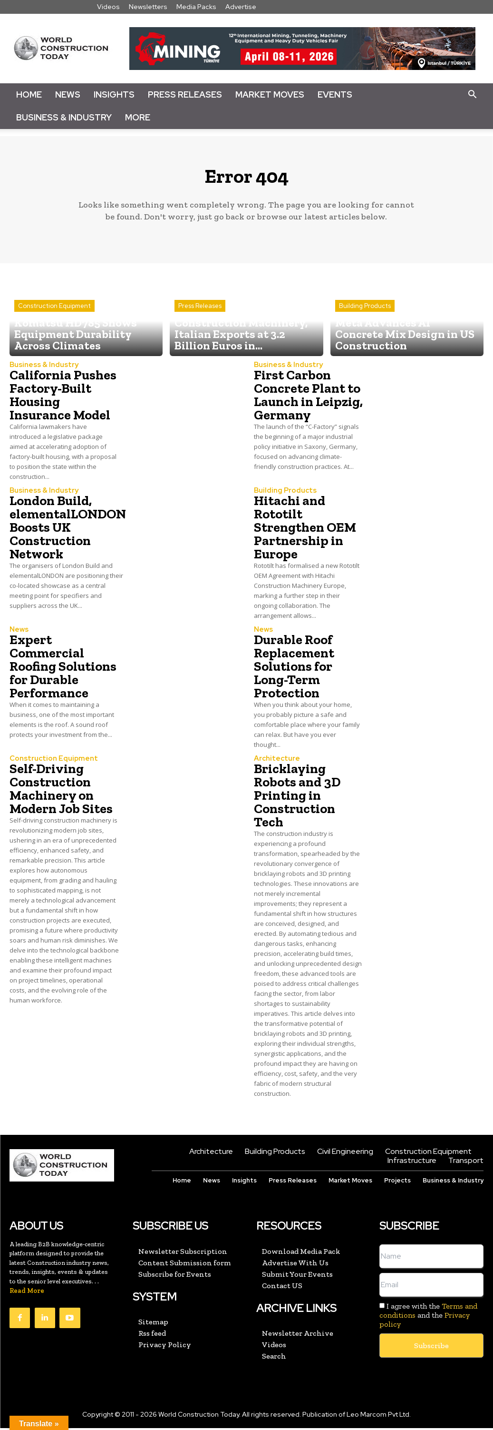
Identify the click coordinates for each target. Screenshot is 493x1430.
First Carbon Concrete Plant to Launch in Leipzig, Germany (308, 399)
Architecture (275, 762)
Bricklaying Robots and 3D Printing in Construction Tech (297, 798)
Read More (27, 1293)
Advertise (240, 6)
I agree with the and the (428, 1317)
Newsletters (148, 6)
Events (335, 94)
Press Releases (185, 94)
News (67, 94)
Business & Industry (64, 117)
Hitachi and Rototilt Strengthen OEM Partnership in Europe (305, 531)
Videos (108, 6)
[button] (472, 94)
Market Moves (269, 94)
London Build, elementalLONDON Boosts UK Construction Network (68, 531)
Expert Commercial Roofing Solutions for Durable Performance (63, 670)
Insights (114, 94)
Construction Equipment (54, 328)
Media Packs (196, 6)
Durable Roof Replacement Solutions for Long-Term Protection (294, 670)
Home (29, 94)
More (137, 117)
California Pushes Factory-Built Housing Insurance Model (63, 399)
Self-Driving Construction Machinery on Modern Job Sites (61, 792)
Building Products (365, 328)
